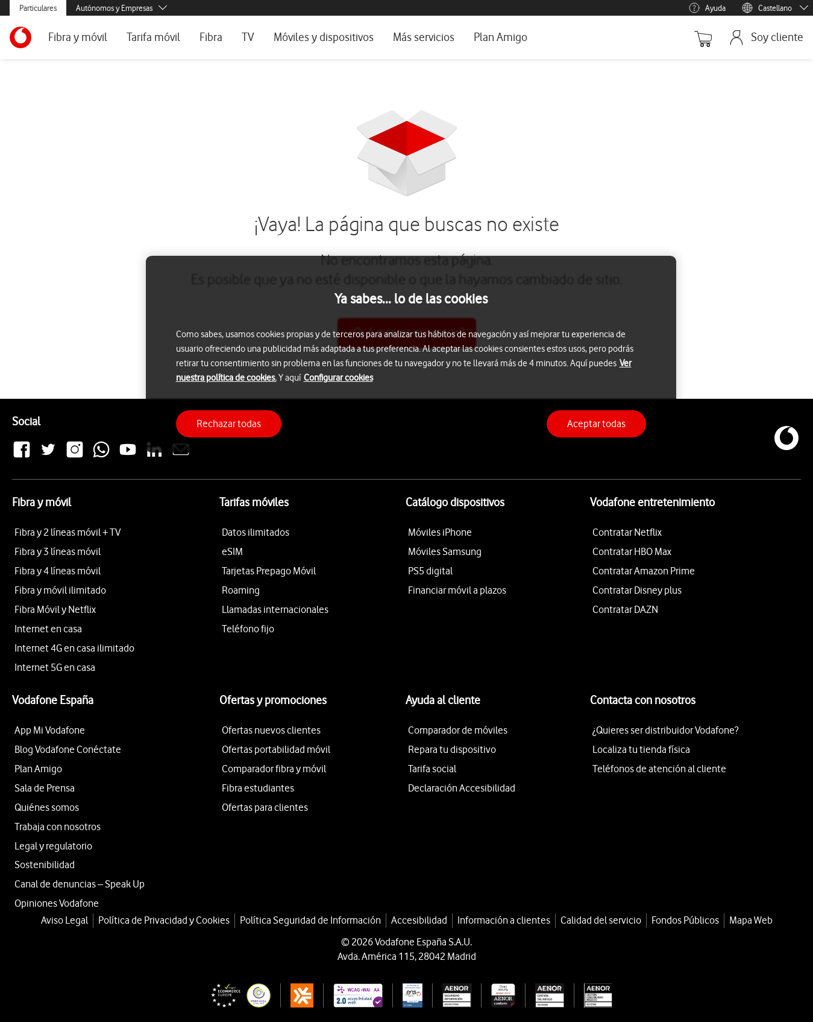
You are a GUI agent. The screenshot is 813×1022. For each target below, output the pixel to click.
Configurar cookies (338, 377)
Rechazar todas (228, 423)
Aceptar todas (596, 423)
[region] (411, 354)
